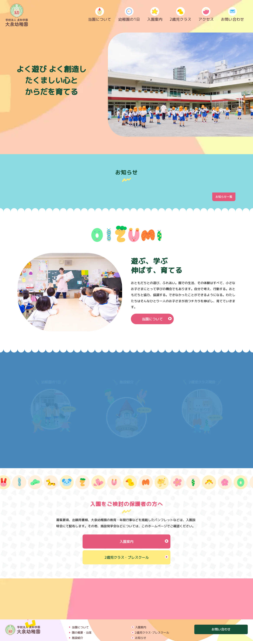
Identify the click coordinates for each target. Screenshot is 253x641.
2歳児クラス (180, 15)
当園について (99, 15)
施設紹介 (77, 597)
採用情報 (140, 608)
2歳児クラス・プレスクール (126, 557)
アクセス (206, 15)
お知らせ (140, 597)
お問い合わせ (232, 15)
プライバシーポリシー (149, 613)
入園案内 (155, 15)
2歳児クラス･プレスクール (152, 592)
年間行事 (77, 608)
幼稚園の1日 (129, 15)
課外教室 (77, 613)
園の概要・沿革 (82, 592)
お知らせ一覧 (223, 197)
